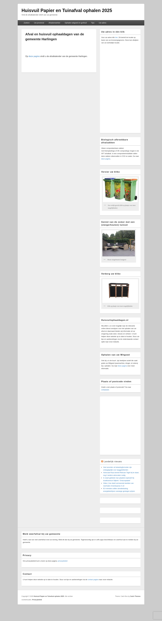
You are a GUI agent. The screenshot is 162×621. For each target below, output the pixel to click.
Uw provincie (39, 23)
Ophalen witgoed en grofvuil (76, 23)
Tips (92, 23)
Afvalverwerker (54, 23)
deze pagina (34, 56)
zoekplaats (105, 390)
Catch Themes (135, 596)
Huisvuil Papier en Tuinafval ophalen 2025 (67, 10)
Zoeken (27, 23)
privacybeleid (62, 561)
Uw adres (102, 23)
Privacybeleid (37, 600)
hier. (116, 37)
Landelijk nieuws (113, 461)
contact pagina (93, 579)
